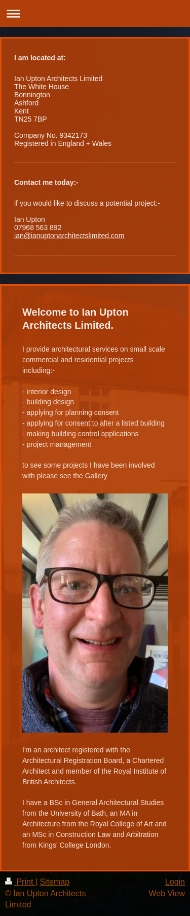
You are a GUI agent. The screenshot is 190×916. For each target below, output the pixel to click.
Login (175, 881)
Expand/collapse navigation (95, 13)
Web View (167, 893)
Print (20, 881)
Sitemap (54, 881)
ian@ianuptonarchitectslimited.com (69, 236)
